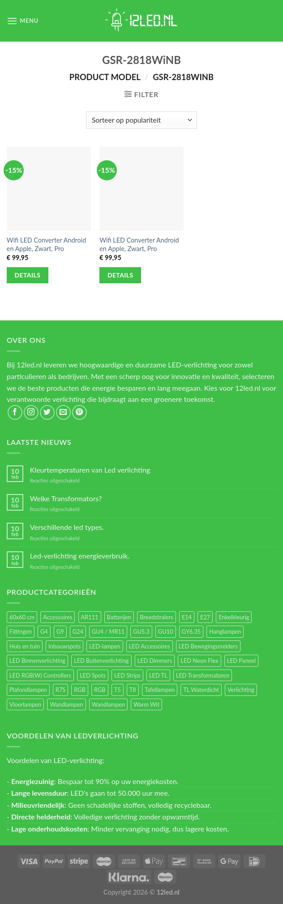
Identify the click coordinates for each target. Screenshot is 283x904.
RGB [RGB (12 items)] (100, 689)
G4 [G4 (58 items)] (44, 631)
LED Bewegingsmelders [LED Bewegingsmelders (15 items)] (208, 646)
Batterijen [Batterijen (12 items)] (119, 617)
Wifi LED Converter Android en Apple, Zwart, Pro (46, 244)
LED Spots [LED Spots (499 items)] (93, 675)
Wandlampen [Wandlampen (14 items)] (108, 704)
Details (28, 275)
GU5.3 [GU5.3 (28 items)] (141, 631)
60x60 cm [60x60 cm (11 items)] (21, 617)
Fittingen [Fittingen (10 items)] (20, 631)
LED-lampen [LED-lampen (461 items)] (104, 646)
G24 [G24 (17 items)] (78, 631)
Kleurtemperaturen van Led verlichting (90, 469)
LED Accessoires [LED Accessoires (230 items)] (149, 646)
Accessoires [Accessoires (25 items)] (57, 617)
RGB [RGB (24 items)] (80, 689)
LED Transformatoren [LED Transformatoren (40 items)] (202, 675)
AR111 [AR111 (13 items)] (90, 617)
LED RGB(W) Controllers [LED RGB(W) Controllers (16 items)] (40, 675)
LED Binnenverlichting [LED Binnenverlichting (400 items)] (37, 660)
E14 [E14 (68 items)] (187, 617)
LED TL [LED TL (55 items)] (158, 675)
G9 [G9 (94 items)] (60, 631)
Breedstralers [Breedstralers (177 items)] (156, 617)
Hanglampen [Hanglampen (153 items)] (225, 631)
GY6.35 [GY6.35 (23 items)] (191, 631)
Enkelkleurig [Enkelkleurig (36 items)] (234, 617)
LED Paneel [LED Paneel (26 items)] (241, 660)
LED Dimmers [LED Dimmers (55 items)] (154, 660)
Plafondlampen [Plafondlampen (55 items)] (28, 689)
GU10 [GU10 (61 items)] (165, 631)
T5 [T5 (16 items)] (117, 689)
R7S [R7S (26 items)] (60, 689)
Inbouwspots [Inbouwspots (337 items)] (64, 646)
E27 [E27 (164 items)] (205, 617)
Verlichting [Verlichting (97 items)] (240, 689)
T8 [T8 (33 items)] (132, 689)
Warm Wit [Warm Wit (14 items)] (146, 704)
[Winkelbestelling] (141, 120)
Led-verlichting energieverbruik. (79, 555)
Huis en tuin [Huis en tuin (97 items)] (24, 646)
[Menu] (23, 21)
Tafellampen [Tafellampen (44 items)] (160, 689)
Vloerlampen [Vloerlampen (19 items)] (25, 704)
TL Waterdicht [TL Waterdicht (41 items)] (201, 689)
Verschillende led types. (67, 527)
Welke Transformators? (66, 498)
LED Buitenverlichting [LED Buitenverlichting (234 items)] (101, 660)
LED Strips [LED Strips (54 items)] (127, 675)
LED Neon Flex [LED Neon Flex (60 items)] (199, 660)
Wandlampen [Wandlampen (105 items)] (66, 704)
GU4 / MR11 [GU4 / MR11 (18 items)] (108, 631)
